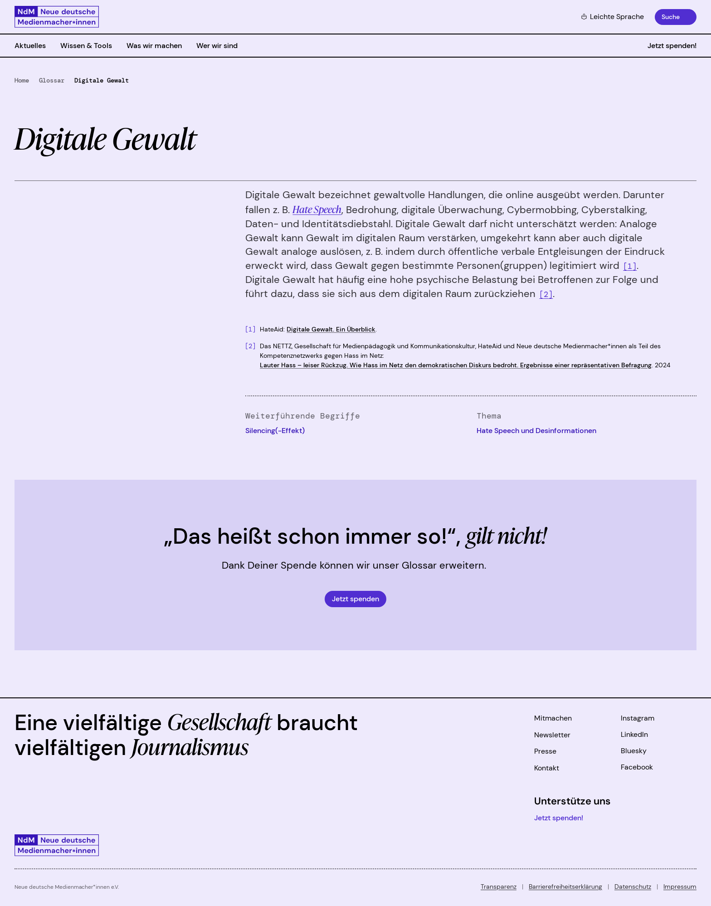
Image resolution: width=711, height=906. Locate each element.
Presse (545, 751)
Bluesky (634, 750)
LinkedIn (634, 734)
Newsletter (552, 735)
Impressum (679, 886)
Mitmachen (553, 718)
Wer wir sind (217, 45)
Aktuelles (30, 45)
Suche (671, 17)
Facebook (637, 767)
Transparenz (498, 886)
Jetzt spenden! (672, 45)
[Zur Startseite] (57, 17)
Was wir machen (154, 45)
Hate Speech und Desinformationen (536, 430)
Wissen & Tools (86, 45)
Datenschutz (632, 886)
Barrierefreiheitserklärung (565, 886)
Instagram (637, 718)
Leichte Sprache (612, 16)
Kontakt (546, 768)
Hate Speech (316, 208)
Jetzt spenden (355, 599)
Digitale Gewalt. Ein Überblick (331, 329)
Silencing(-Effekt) (275, 430)
